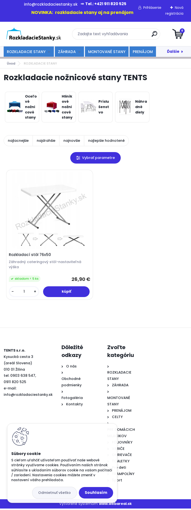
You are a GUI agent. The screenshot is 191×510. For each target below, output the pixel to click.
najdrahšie (46, 140)
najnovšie (71, 140)
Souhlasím (96, 492)
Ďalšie (173, 51)
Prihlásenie (152, 7)
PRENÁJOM (143, 51)
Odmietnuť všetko (54, 492)
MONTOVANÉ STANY (106, 51)
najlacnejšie (18, 140)
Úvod (11, 63)
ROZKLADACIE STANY (26, 51)
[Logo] (34, 34)
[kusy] (24, 292)
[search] (154, 36)
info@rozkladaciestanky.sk (28, 396)
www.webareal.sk (115, 505)
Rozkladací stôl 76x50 (31, 255)
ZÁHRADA (67, 51)
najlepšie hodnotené (106, 140)
